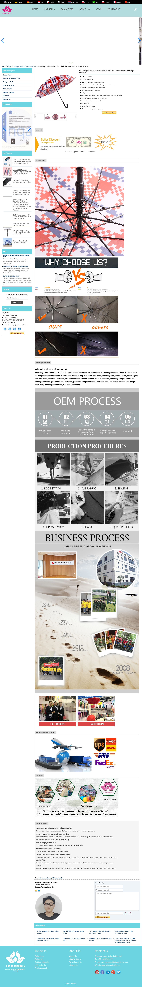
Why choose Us (75, 962)
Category (9, 66)
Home (3, 66)
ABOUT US (84, 9)
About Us (73, 956)
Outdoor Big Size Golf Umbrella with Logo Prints (22, 181)
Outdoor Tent (7, 75)
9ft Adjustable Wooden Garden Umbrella (21, 224)
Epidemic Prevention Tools (11, 78)
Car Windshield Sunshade (11, 278)
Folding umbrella (19, 66)
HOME (35, 9)
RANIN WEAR (67, 9)
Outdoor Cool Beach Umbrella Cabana (20, 242)
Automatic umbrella (30, 66)
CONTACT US (113, 9)
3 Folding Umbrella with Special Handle (15, 268)
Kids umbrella (7, 89)
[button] (69, 62)
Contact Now (17, 333)
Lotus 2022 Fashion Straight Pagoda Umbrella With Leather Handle (22, 171)
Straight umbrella (8, 82)
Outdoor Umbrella (8, 92)
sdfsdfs (73, 984)
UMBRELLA (49, 9)
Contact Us (73, 965)
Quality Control (75, 959)
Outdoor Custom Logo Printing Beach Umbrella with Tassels (21, 232)
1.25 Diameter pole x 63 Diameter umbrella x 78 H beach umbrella (22, 216)
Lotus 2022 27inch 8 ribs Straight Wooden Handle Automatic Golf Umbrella (21, 192)
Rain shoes (6, 99)
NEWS (99, 9)
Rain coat (6, 96)
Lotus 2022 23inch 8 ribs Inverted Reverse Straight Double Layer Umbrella (22, 161)
